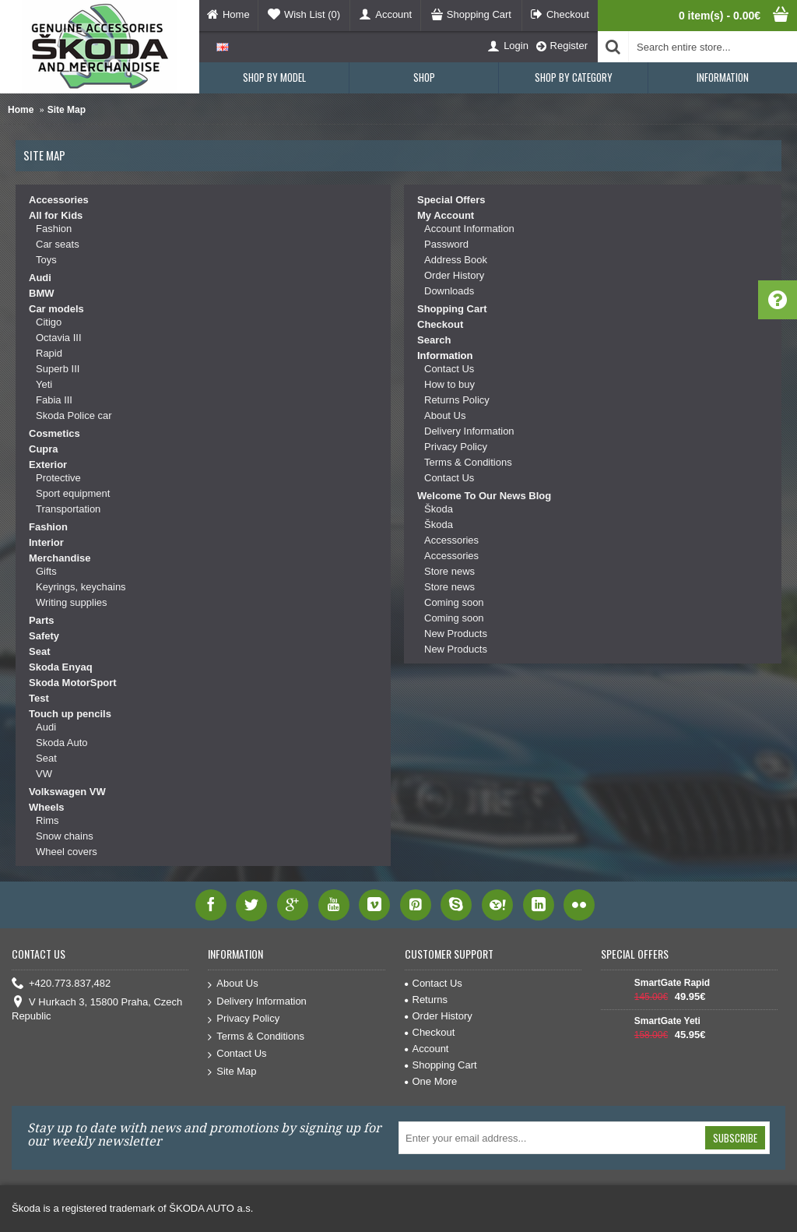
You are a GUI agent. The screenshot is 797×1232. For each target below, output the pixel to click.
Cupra (43, 449)
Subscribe (735, 1138)
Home (20, 109)
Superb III (57, 369)
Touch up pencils (70, 714)
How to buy (449, 384)
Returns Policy (457, 400)
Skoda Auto (62, 742)
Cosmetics (54, 433)
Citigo (48, 322)
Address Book (455, 260)
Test (39, 698)
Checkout (440, 324)
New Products (455, 633)
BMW (41, 293)
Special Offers (451, 200)
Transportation (68, 509)
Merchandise (59, 558)
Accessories (59, 200)
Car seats (57, 244)
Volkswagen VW (67, 791)
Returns (426, 999)
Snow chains (64, 836)
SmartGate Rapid (672, 982)
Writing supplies (71, 602)
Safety (44, 636)
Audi (40, 277)
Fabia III (54, 400)
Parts (41, 620)
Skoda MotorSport (73, 682)
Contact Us (449, 369)
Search (434, 340)
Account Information (469, 228)
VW (44, 774)
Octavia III (59, 337)
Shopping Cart (452, 309)
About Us (444, 415)
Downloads (449, 291)
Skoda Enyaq (61, 667)
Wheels (47, 807)
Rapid (49, 353)
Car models (56, 309)
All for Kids (56, 215)
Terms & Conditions (468, 462)
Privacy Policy (455, 446)
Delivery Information (469, 431)
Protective (58, 478)
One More (431, 1081)
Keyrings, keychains (81, 587)
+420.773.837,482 (61, 984)
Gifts (46, 571)
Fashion (54, 228)
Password (446, 244)
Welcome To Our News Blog (484, 496)
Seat (39, 651)
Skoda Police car (74, 415)
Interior (46, 542)
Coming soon (454, 602)
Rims (47, 820)
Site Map (66, 109)
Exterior (48, 464)
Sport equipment (73, 493)
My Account (445, 215)
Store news (449, 571)
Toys (46, 260)
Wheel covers (66, 851)
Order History (454, 275)
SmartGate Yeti (667, 1021)
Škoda (438, 509)
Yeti (44, 384)
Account (427, 1048)
